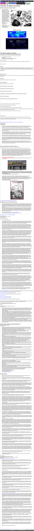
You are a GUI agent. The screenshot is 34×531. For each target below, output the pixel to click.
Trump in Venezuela (22, 0)
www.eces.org (2, 297)
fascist (9, 493)
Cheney (1, 0)
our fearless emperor (17, 493)
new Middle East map (8, 0)
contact (33, 529)
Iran (15, 0)
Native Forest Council (8, 371)
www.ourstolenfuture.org (3, 292)
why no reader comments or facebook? (5, 529)
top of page (16, 529)
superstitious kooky (5, 493)
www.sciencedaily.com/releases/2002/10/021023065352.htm (8, 200)
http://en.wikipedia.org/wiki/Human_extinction (6, 290)
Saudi (18, 0)
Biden (3, 0)
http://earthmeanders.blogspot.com (10, 458)
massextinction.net (2, 295)
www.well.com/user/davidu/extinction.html (5, 296)
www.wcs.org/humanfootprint (14, 212)
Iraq (16, 0)
